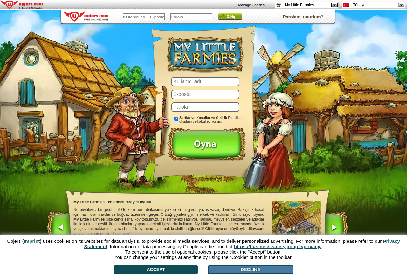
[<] (58, 228)
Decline (250, 269)
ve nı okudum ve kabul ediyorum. (213, 119)
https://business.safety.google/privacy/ (278, 246)
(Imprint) (32, 241)
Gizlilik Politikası (230, 117)
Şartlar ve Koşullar (194, 117)
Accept (156, 269)
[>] (336, 228)
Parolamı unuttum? (303, 16)
